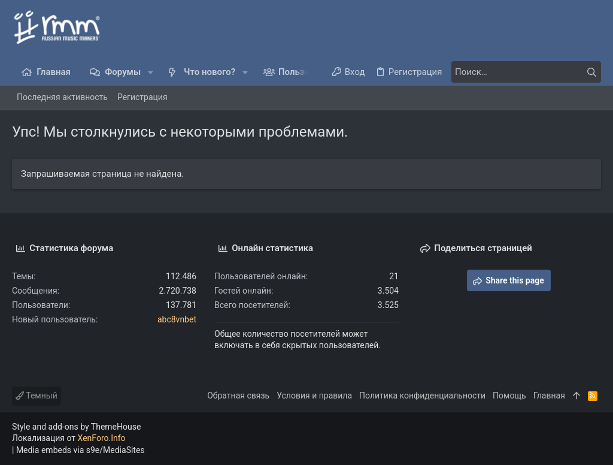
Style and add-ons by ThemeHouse (76, 426)
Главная (549, 395)
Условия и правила (314, 395)
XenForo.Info (102, 438)
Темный (36, 395)
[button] (150, 72)
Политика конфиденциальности (422, 395)
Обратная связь (238, 395)
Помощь (509, 395)
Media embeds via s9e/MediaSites (80, 450)
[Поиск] (526, 72)
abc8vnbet (176, 319)
